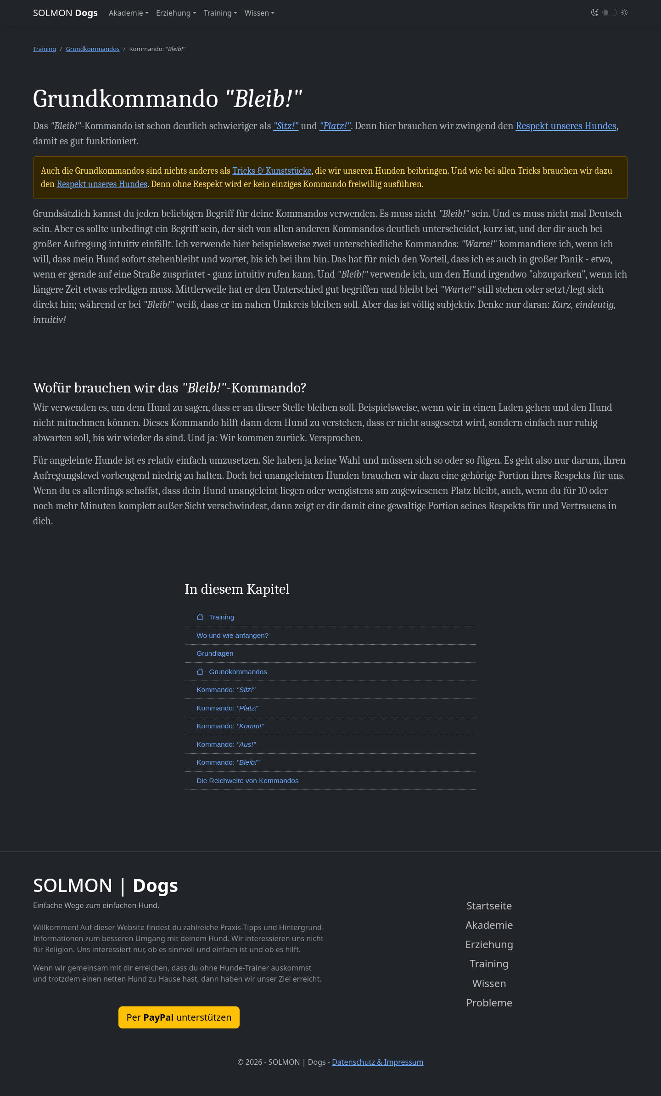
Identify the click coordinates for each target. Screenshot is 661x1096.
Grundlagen (214, 653)
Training (44, 49)
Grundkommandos (92, 49)
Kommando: (225, 689)
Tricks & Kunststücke (271, 170)
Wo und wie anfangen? (232, 635)
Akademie (489, 925)
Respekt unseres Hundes (565, 126)
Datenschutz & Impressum (378, 1063)
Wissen (489, 984)
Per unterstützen (178, 1017)
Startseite (489, 905)
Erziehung (489, 944)
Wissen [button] (257, 13)
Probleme (489, 1003)
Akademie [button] (126, 13)
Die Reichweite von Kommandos (247, 780)
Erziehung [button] (173, 13)
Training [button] (218, 13)
